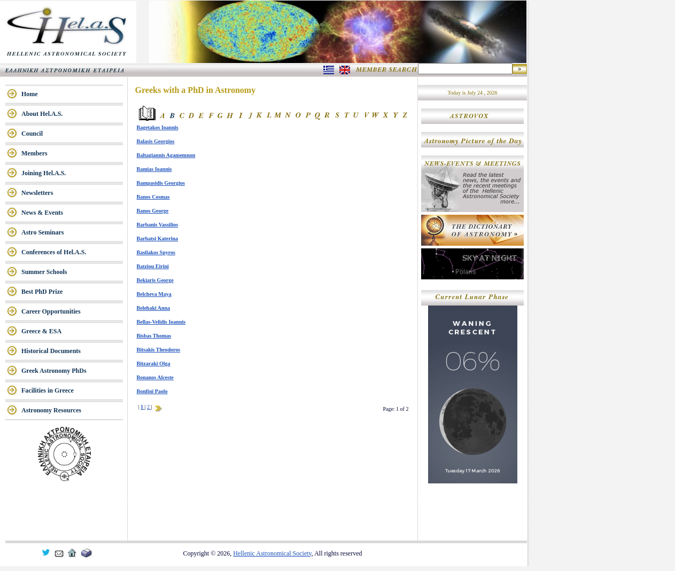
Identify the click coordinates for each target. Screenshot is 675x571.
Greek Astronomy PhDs (54, 370)
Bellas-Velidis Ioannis (161, 322)
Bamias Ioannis (154, 169)
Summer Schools (44, 272)
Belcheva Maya (154, 294)
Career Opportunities (51, 311)
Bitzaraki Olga (153, 363)
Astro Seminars (42, 232)
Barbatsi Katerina (158, 238)
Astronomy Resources (51, 410)
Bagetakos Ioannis (158, 127)
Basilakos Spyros (156, 252)
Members (34, 153)
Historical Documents (51, 351)
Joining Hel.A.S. (43, 173)
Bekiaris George (155, 280)
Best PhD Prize (42, 291)
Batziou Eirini (153, 266)
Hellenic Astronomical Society (272, 553)
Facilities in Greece (47, 390)
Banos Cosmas (153, 197)
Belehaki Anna (153, 308)
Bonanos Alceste (155, 377)
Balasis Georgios (156, 141)
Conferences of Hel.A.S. (53, 252)
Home (29, 94)
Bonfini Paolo (152, 391)
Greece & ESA (41, 331)
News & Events (42, 212)
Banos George (153, 211)
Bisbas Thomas (154, 336)
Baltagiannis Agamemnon (166, 155)
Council (32, 133)
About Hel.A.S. (42, 114)
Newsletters (37, 193)
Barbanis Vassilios (158, 225)
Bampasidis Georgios (161, 183)
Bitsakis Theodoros (159, 350)
